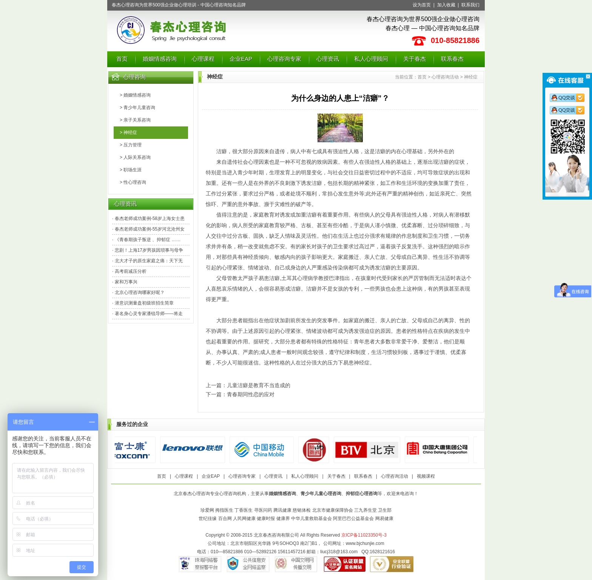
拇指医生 (224, 510)
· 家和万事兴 (124, 282)
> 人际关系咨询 (135, 157)
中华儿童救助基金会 (311, 518)
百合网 (225, 518)
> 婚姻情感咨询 (135, 95)
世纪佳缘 (208, 518)
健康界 (283, 518)
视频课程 (426, 476)
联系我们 (470, 5)
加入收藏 (446, 5)
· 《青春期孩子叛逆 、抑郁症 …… (146, 239)
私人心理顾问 (371, 58)
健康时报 (266, 518)
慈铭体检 (302, 510)
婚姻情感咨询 (160, 58)
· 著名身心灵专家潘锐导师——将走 (147, 313)
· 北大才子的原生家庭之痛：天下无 (147, 260)
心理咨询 (134, 77)
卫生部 (385, 510)
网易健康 (384, 518)
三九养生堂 (365, 510)
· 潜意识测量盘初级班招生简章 (143, 303)
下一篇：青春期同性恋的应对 (240, 394)
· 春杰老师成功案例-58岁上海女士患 (148, 218)
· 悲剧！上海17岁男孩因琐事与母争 (147, 250)
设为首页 (422, 5)
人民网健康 (244, 518)
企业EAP (241, 58)
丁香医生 (243, 510)
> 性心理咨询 (133, 182)
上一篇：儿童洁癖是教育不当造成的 (248, 385)
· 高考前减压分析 (129, 271)
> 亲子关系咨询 (135, 120)
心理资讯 (327, 58)
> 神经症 (128, 132)
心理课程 (203, 58)
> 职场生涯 (131, 169)
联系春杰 (452, 58)
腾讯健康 (282, 510)
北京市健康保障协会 (332, 510)
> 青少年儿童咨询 (137, 107)
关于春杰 (414, 58)
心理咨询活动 (445, 77)
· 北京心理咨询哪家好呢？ (138, 292)
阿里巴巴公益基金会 (353, 518)
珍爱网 (207, 510)
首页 (122, 58)
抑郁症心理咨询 (362, 493)
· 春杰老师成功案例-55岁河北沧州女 (148, 229)
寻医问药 (263, 510)
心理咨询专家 (284, 58)
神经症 (471, 77)
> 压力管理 (131, 145)
